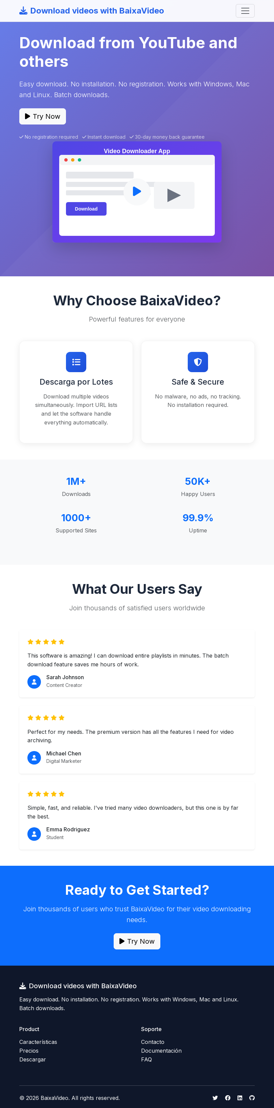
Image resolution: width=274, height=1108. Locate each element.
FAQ (146, 1059)
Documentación (161, 1050)
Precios (29, 1050)
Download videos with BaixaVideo (91, 11)
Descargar (32, 1059)
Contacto (152, 1041)
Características (38, 1041)
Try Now (42, 116)
